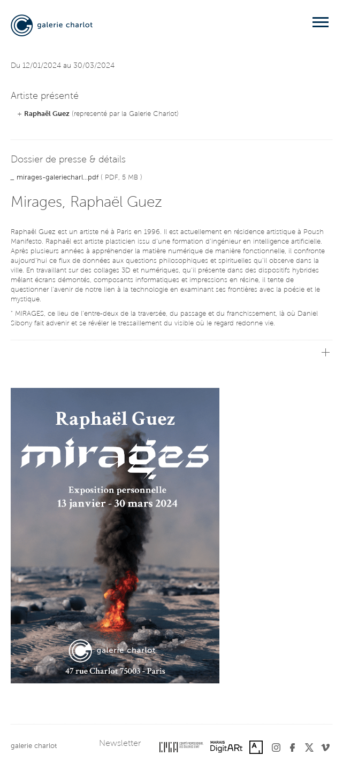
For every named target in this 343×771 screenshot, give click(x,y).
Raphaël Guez (47, 114)
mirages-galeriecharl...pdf (57, 177)
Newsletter (120, 743)
